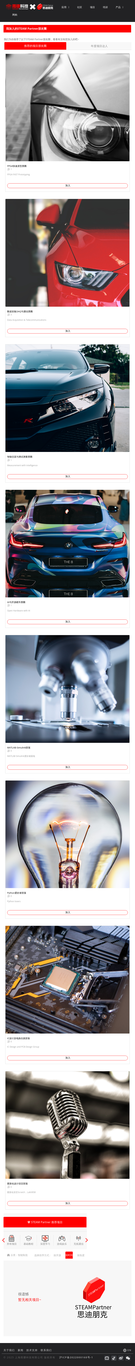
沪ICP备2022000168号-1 (76, 1357)
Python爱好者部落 (16, 892)
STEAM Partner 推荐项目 (45, 1222)
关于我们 (10, 1350)
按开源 (57, 1255)
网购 (14, 14)
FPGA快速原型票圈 (17, 166)
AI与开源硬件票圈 (16, 602)
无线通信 (78, 1240)
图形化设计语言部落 (17, 1183)
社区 (79, 7)
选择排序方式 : (42, 1255)
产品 (119, 7)
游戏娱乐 (62, 1240)
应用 (65, 7)
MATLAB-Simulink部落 (18, 747)
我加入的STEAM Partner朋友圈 (26, 29)
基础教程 (28, 1240)
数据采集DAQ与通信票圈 (20, 311)
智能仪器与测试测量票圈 (19, 456)
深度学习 (45, 1240)
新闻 (21, 1350)
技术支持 (32, 1350)
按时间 (69, 1255)
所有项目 (12, 1240)
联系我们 (46, 1350)
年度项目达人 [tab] (99, 46)
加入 (67, 185)
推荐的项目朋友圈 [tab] (35, 46)
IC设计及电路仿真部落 (18, 1038)
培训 (105, 7)
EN (129, 1350)
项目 (92, 7)
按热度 (81, 1255)
